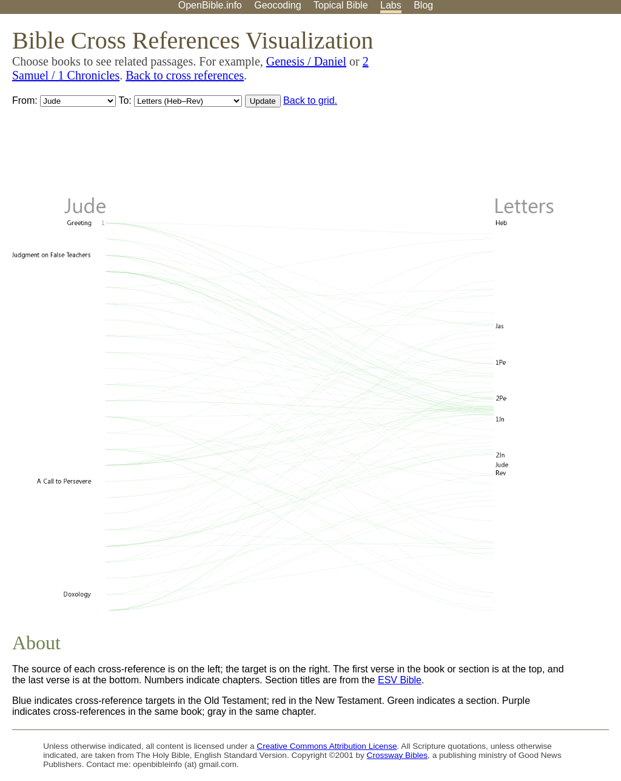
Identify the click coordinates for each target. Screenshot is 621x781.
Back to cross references (185, 75)
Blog (423, 5)
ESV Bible (399, 680)
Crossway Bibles (397, 755)
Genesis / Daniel (306, 61)
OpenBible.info (210, 5)
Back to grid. (310, 100)
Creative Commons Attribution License (327, 746)
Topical (341, 5)
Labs (390, 5)
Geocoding (277, 5)
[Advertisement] (498, 109)
